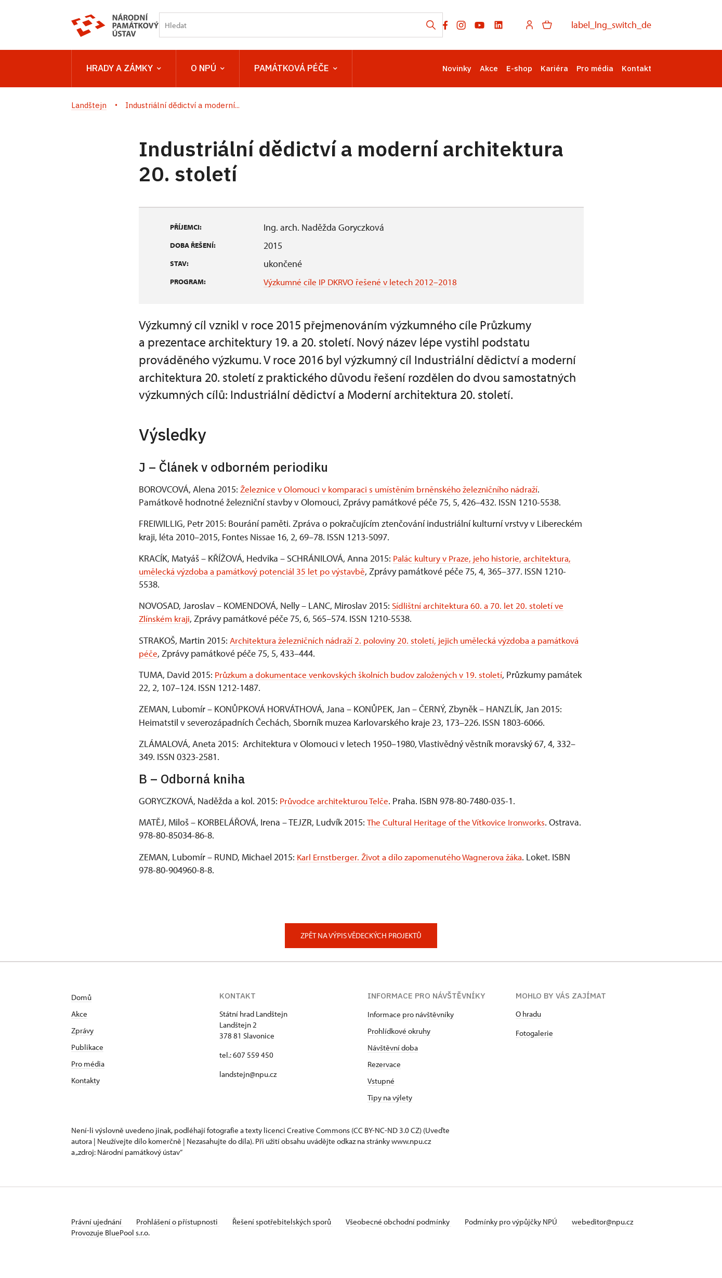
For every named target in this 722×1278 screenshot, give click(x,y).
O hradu (528, 1014)
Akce (489, 68)
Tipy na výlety (389, 1097)
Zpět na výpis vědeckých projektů (361, 935)
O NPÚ (208, 68)
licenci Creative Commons (307, 1130)
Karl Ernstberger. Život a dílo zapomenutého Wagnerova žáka (416, 857)
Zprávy (82, 1030)
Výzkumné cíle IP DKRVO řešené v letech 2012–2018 (364, 282)
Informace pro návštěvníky (410, 1014)
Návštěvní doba (392, 1048)
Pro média (594, 68)
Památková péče (295, 68)
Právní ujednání (97, 1222)
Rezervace (384, 1064)
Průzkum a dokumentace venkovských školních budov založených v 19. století (366, 675)
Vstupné (381, 1081)
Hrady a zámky (123, 68)
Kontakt (636, 68)
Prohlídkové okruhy (398, 1031)
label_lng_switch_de (611, 25)
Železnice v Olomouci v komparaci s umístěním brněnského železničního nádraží (397, 489)
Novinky (456, 68)
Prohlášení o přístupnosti (181, 1222)
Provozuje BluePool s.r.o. (110, 1243)
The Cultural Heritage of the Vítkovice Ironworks (459, 822)
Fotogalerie (534, 1033)
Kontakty (85, 1080)
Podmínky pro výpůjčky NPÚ (525, 1222)
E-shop (519, 68)
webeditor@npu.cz (102, 1232)
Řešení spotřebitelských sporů (290, 1222)
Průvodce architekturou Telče (336, 801)
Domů (81, 997)
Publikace (87, 1047)
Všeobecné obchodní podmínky (409, 1222)
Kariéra (554, 68)
